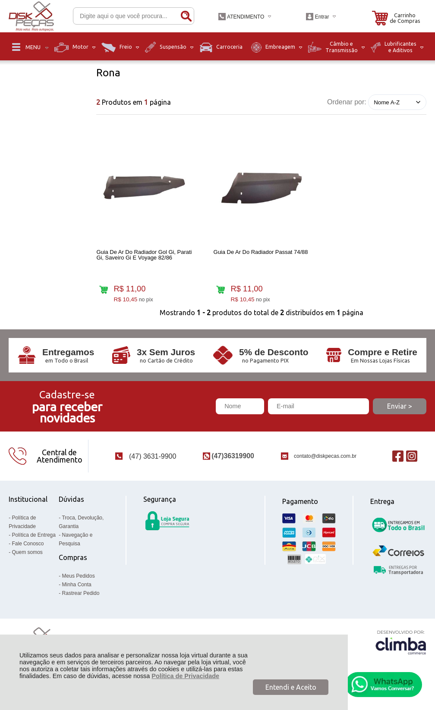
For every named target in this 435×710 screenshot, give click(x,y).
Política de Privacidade (185, 675)
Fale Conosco (28, 553)
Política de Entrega (34, 544)
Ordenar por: (346, 102)
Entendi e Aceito (290, 687)
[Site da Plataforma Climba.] (400, 652)
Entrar (322, 17)
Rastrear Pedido (81, 603)
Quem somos (27, 562)
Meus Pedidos (78, 585)
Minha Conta (76, 594)
